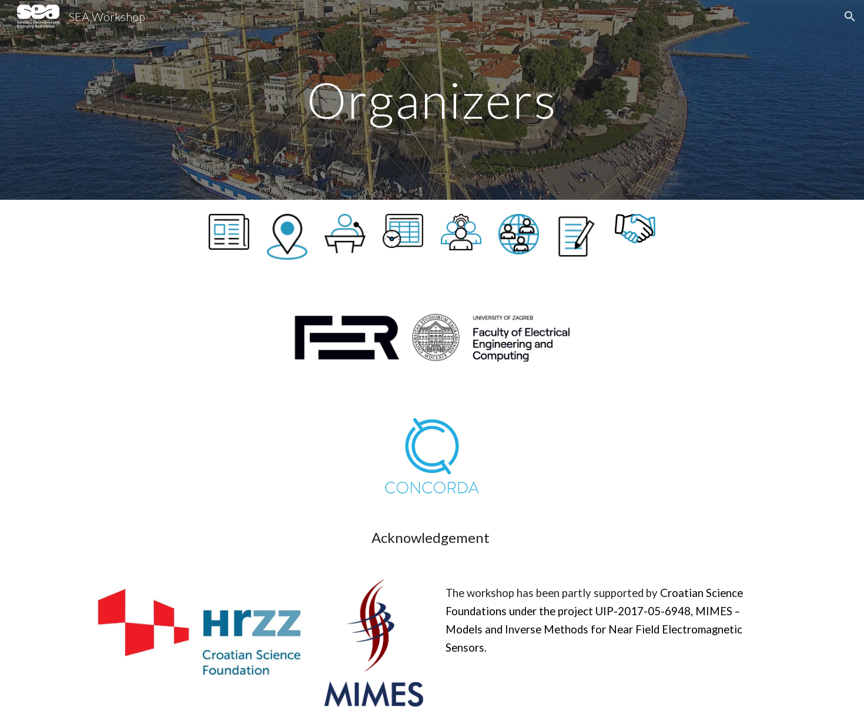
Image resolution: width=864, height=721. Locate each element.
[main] (432, 99)
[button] (850, 16)
